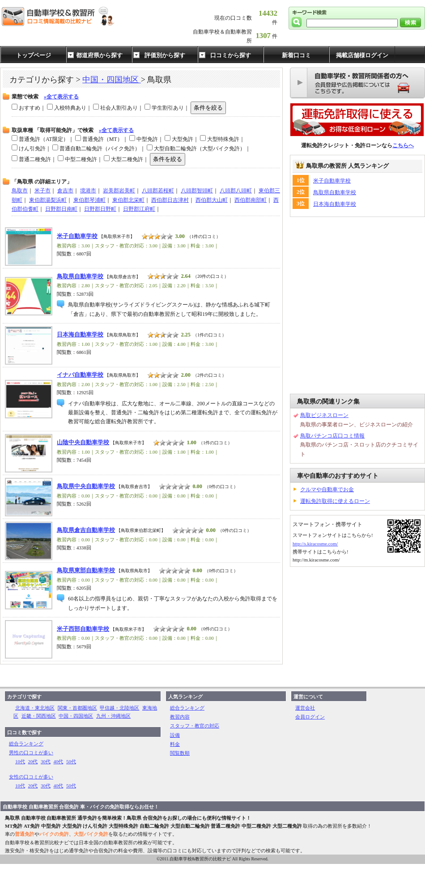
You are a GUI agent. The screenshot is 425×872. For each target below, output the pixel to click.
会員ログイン (310, 716)
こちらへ (403, 145)
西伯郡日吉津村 (170, 200)
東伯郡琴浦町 (89, 200)
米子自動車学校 (332, 181)
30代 (46, 761)
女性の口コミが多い (31, 776)
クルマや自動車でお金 (327, 489)
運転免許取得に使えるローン (335, 501)
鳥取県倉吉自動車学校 (86, 530)
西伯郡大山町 (212, 200)
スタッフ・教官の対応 (194, 725)
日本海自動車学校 (334, 204)
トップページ (33, 55)
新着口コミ (296, 55)
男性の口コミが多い (31, 752)
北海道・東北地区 (35, 707)
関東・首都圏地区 (77, 707)
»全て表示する (61, 97)
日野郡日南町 (61, 209)
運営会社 (305, 707)
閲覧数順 (180, 753)
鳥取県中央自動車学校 (86, 486)
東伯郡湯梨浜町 (48, 200)
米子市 (42, 190)
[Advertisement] (84, 305)
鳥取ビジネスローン (324, 415)
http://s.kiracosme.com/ (315, 543)
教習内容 (180, 716)
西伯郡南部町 (250, 200)
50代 (71, 761)
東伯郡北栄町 (128, 200)
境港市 (88, 190)
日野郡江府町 (139, 209)
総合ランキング (26, 743)
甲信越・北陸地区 (119, 707)
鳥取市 (20, 190)
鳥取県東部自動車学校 (86, 570)
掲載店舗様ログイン (362, 55)
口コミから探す (230, 55)
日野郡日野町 (100, 209)
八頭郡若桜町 (158, 190)
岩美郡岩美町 (119, 190)
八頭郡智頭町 (197, 190)
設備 (175, 735)
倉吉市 (65, 190)
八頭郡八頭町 (236, 190)
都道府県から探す (99, 55)
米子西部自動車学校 (83, 629)
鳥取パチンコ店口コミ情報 (332, 436)
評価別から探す (164, 55)
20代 (33, 761)
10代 (20, 761)
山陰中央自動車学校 (83, 442)
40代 (59, 761)
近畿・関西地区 (38, 716)
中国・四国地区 (111, 79)
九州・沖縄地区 (113, 716)
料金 (175, 744)
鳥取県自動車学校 (334, 192)
